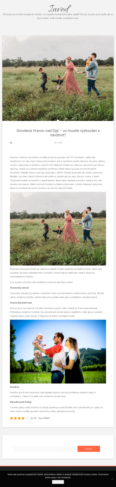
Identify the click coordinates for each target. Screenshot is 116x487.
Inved (58, 11)
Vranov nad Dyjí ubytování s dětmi (46, 172)
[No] (112, 478)
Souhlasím (58, 482)
